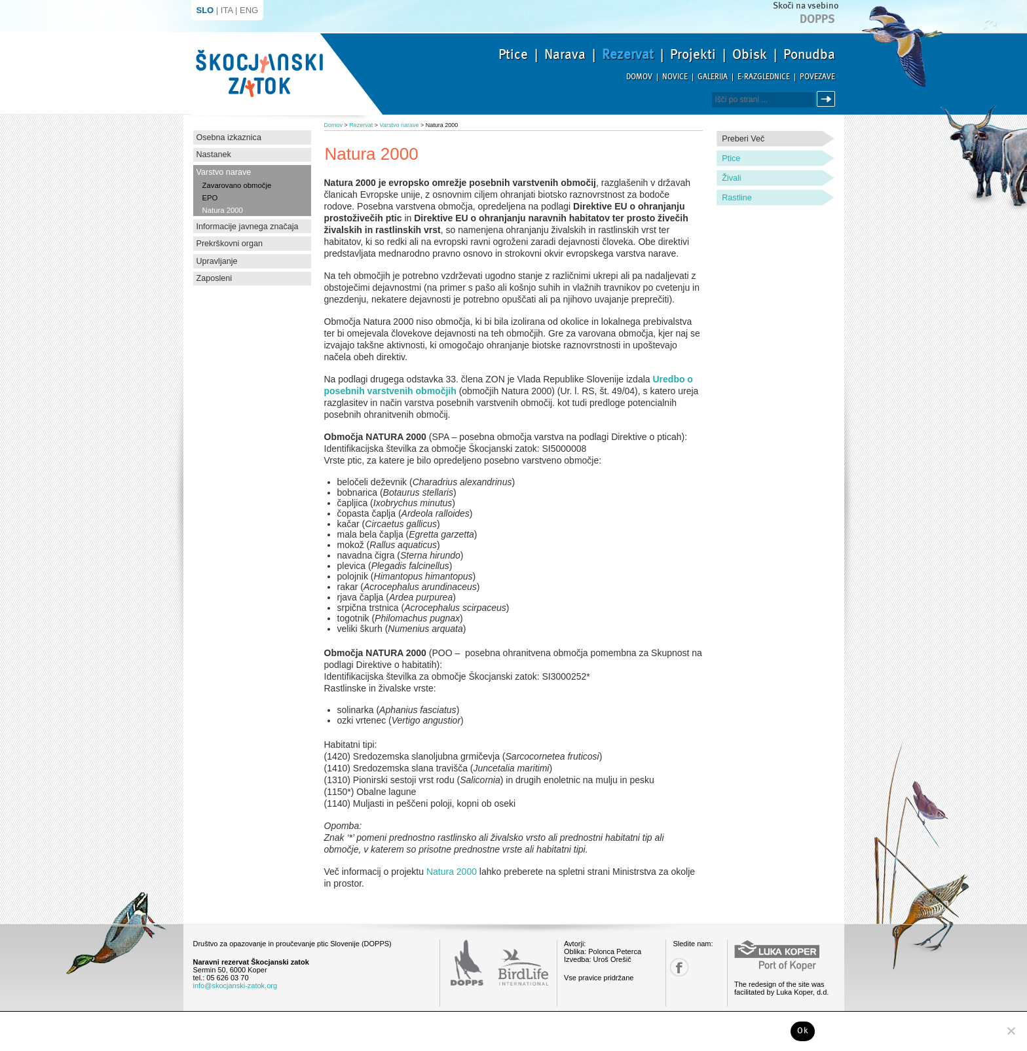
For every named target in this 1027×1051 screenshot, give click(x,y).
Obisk (749, 54)
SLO (205, 10)
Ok (802, 1030)
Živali (731, 178)
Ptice (513, 54)
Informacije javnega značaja (247, 226)
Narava (565, 54)
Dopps (817, 19)
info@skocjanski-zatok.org (235, 985)
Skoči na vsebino (805, 5)
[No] (1010, 1030)
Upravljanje (217, 261)
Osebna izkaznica (228, 137)
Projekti (693, 54)
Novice (675, 77)
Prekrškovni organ (229, 243)
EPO (210, 198)
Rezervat (628, 54)
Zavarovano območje (237, 185)
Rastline (737, 197)
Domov (639, 77)
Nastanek (213, 154)
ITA (227, 10)
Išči (827, 99)
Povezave (817, 77)
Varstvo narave (224, 172)
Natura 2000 (222, 210)
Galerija (713, 77)
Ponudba (809, 54)
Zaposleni (214, 278)
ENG (249, 10)
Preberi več (743, 138)
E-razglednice (764, 77)
